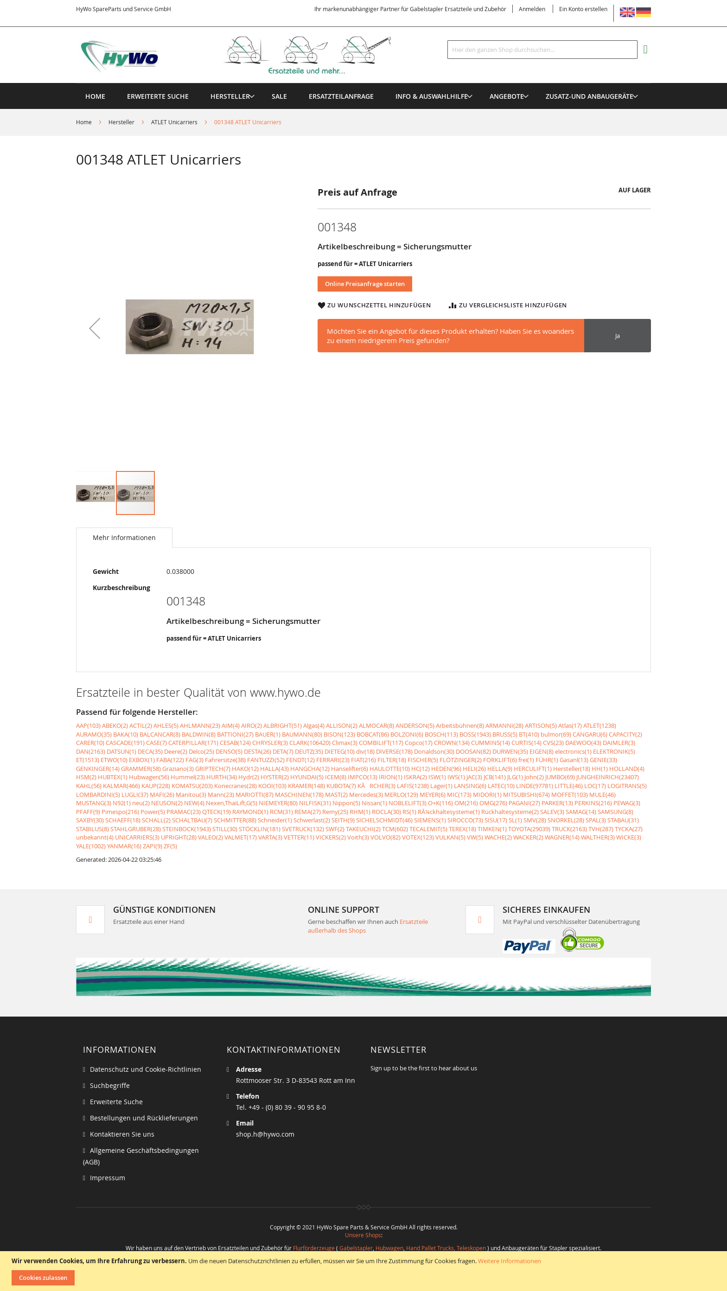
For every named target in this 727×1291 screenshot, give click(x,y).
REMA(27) (307, 812)
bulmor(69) (556, 734)
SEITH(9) (343, 820)
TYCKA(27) (629, 829)
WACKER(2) (528, 837)
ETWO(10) (114, 760)
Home (84, 122)
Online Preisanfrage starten (365, 284)
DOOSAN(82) (473, 751)
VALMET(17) (240, 837)
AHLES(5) (166, 725)
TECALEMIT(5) (428, 829)
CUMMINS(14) (490, 742)
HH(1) (600, 768)
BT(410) (529, 734)
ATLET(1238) (599, 725)
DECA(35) (150, 751)
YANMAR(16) (124, 846)
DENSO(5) (229, 751)
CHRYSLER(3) (270, 742)
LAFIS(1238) (413, 786)
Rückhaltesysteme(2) (510, 812)
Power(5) (152, 812)
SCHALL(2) (156, 820)
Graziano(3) (178, 768)
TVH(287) (600, 829)
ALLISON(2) (341, 725)
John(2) (534, 777)
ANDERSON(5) (414, 725)
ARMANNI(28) (504, 725)
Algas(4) (314, 725)
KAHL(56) (89, 786)
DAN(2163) (90, 751)
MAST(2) (336, 794)
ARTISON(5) (541, 725)
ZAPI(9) (152, 846)
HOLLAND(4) (626, 768)
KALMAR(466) (121, 786)
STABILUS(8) (92, 829)
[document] (365, 1271)
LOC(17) (595, 786)
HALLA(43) (274, 768)
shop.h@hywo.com (265, 1134)
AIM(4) (231, 725)
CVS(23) (553, 742)
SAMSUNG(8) (615, 812)
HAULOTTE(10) (390, 768)
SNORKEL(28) (566, 820)
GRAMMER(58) (141, 768)
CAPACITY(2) (625, 734)
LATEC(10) (501, 786)
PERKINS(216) (593, 803)
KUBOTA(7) (341, 786)
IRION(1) (390, 777)
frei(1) (526, 760)
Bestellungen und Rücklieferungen (144, 1117)
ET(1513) (87, 760)
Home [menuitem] (95, 96)
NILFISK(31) (315, 803)
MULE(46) (602, 794)
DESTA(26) (257, 751)
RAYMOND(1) (250, 812)
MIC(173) (459, 794)
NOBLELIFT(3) (408, 803)
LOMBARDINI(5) (98, 794)
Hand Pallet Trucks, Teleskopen (446, 1248)
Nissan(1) (374, 803)
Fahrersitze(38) (225, 760)
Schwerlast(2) (311, 820)
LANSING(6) (470, 786)
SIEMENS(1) (430, 820)
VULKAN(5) (450, 837)
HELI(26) (474, 768)
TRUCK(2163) (569, 829)
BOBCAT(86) (373, 734)
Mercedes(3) (366, 794)
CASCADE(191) (125, 742)
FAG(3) (194, 760)
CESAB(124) (235, 742)
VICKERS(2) (331, 837)
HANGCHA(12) (310, 768)
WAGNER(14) (562, 837)
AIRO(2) (251, 725)
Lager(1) (441, 786)
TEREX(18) (462, 829)
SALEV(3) (552, 812)
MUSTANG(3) (93, 803)
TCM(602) (395, 829)
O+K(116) (440, 803)
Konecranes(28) (235, 786)
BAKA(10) (125, 734)
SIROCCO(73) (465, 820)
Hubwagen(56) (149, 777)
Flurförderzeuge (314, 1248)
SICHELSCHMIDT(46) (384, 820)
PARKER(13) (557, 803)
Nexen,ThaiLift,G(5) (231, 803)
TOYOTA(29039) (529, 829)
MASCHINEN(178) (299, 794)
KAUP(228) (155, 786)
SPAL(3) (596, 820)
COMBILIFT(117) (381, 742)
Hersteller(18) (571, 768)
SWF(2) (334, 829)
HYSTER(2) (275, 777)
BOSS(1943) (475, 734)
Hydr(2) (248, 777)
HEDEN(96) (446, 768)
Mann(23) (221, 794)
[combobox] (542, 49)
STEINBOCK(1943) (186, 829)
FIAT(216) (363, 760)
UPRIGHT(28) (179, 837)
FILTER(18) (391, 760)
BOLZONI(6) (406, 734)
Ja (617, 335)
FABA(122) (170, 760)
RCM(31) (281, 812)
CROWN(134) (452, 742)
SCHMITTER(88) (235, 820)
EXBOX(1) (142, 760)
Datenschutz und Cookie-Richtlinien (145, 1069)
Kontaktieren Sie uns (122, 1134)
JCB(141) (495, 777)
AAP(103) (88, 725)
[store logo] (248, 55)
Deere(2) (175, 751)
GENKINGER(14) (98, 768)
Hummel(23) (188, 777)
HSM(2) (86, 777)
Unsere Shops (363, 1235)
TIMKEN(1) (492, 829)
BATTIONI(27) (235, 734)
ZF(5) (170, 846)
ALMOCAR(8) (376, 725)
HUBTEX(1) (113, 777)
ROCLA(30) (386, 812)
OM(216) (466, 803)
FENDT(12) (300, 760)
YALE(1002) (91, 846)
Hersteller (121, 122)
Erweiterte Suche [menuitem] (158, 96)
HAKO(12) (245, 768)
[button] (94, 328)
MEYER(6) (433, 794)
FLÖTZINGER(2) (461, 760)
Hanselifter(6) (349, 768)
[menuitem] (230, 96)
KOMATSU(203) (192, 786)
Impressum (107, 1177)
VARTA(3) (270, 837)
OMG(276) (493, 803)
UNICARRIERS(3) (137, 837)
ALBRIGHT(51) (282, 725)
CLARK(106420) (310, 742)
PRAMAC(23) (183, 812)
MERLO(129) (401, 794)
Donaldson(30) (434, 751)
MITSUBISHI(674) (526, 794)
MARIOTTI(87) (255, 794)
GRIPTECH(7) (212, 768)
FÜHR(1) (547, 760)
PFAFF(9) (88, 812)
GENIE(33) (603, 760)
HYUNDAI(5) (307, 777)
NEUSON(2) (167, 803)
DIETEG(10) (340, 751)
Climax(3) (344, 742)
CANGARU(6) (590, 734)
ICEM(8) (335, 777)
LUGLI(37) (134, 794)
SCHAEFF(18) (122, 820)
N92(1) (122, 803)
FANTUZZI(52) (266, 760)
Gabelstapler (356, 1248)
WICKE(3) (628, 837)
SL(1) (515, 820)
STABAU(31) (623, 820)
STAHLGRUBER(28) (135, 829)
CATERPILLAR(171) (193, 742)
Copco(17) (419, 742)
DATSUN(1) (121, 751)
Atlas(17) (570, 725)
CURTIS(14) (526, 742)
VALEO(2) (210, 837)
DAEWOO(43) (583, 742)
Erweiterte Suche (116, 1101)
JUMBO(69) (560, 777)
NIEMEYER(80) (278, 803)
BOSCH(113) (441, 734)
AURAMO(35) (94, 734)
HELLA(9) (499, 768)
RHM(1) (360, 812)
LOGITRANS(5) (627, 786)
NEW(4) (194, 803)
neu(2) (141, 803)
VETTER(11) (299, 837)
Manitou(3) (191, 794)
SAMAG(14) (581, 812)
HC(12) (420, 768)
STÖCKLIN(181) (260, 829)
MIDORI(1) (487, 794)
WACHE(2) (498, 837)
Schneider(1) (275, 820)
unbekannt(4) (95, 837)
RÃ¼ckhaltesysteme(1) (449, 812)
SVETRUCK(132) (303, 829)
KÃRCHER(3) (376, 786)
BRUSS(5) (504, 734)
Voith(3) (358, 837)
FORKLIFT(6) (500, 760)
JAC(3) (474, 777)
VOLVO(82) (385, 837)
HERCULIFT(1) (533, 768)
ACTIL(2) (140, 725)
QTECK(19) (216, 812)
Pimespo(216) (120, 812)
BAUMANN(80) (302, 734)
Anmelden (532, 9)
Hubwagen (389, 1248)
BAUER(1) (268, 734)
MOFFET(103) (569, 794)
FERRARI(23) (333, 760)
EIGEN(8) (541, 751)
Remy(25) (335, 812)
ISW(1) (437, 777)
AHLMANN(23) (200, 725)
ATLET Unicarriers (174, 122)
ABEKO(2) (115, 725)
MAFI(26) (162, 794)
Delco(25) (201, 751)
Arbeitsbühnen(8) (460, 725)
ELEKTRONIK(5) (614, 751)
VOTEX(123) (418, 837)
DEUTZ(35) (309, 751)
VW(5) (475, 837)
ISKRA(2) (415, 777)
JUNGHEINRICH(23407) (607, 777)
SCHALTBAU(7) (192, 820)
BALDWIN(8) (199, 734)
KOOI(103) (272, 786)
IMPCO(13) (362, 777)
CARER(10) (90, 742)
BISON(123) (339, 734)
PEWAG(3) (626, 803)
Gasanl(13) (574, 760)
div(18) (365, 751)
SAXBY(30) (90, 820)
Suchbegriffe (110, 1085)
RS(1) (409, 812)
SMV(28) (534, 820)
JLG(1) (515, 777)
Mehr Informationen (124, 537)
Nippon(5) (346, 803)
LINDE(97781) (534, 786)
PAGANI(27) (524, 803)
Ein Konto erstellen (583, 9)
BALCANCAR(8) (160, 734)
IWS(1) (456, 777)
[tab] (124, 538)
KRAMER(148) (306, 786)
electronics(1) (573, 751)
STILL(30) (224, 829)
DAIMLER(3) (619, 742)
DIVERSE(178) (394, 751)
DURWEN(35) (510, 751)
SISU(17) (496, 820)
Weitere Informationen (509, 1261)
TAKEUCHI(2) (363, 829)
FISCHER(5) (423, 760)
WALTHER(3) (598, 837)
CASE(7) (156, 742)
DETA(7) (283, 751)
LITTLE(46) (569, 786)
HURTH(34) (221, 777)
